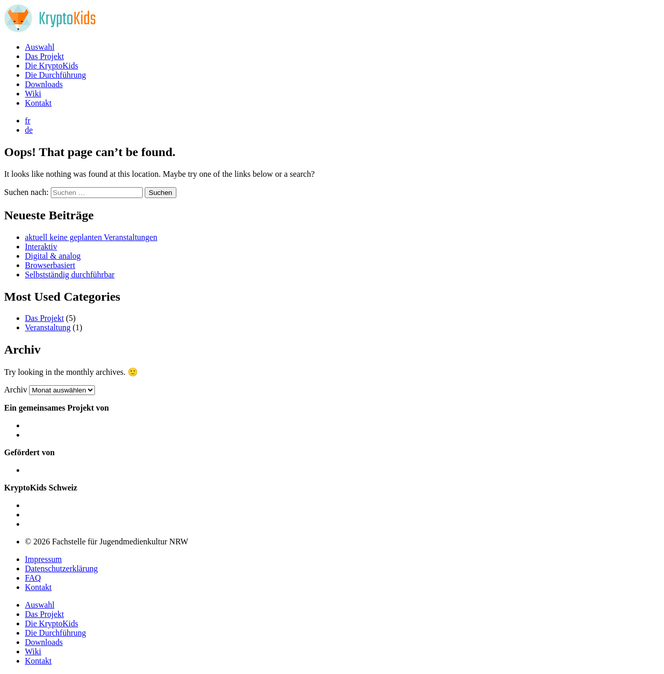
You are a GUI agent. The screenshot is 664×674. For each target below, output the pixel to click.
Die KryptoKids (51, 65)
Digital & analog (53, 255)
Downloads (44, 84)
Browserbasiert (50, 265)
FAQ (33, 577)
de (29, 129)
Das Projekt (44, 56)
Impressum (43, 559)
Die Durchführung (55, 75)
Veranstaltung (48, 327)
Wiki (33, 93)
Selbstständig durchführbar (70, 274)
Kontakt (38, 103)
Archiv (15, 389)
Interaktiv (41, 246)
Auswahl (39, 47)
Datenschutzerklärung (61, 568)
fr (28, 120)
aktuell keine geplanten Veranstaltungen (91, 237)
